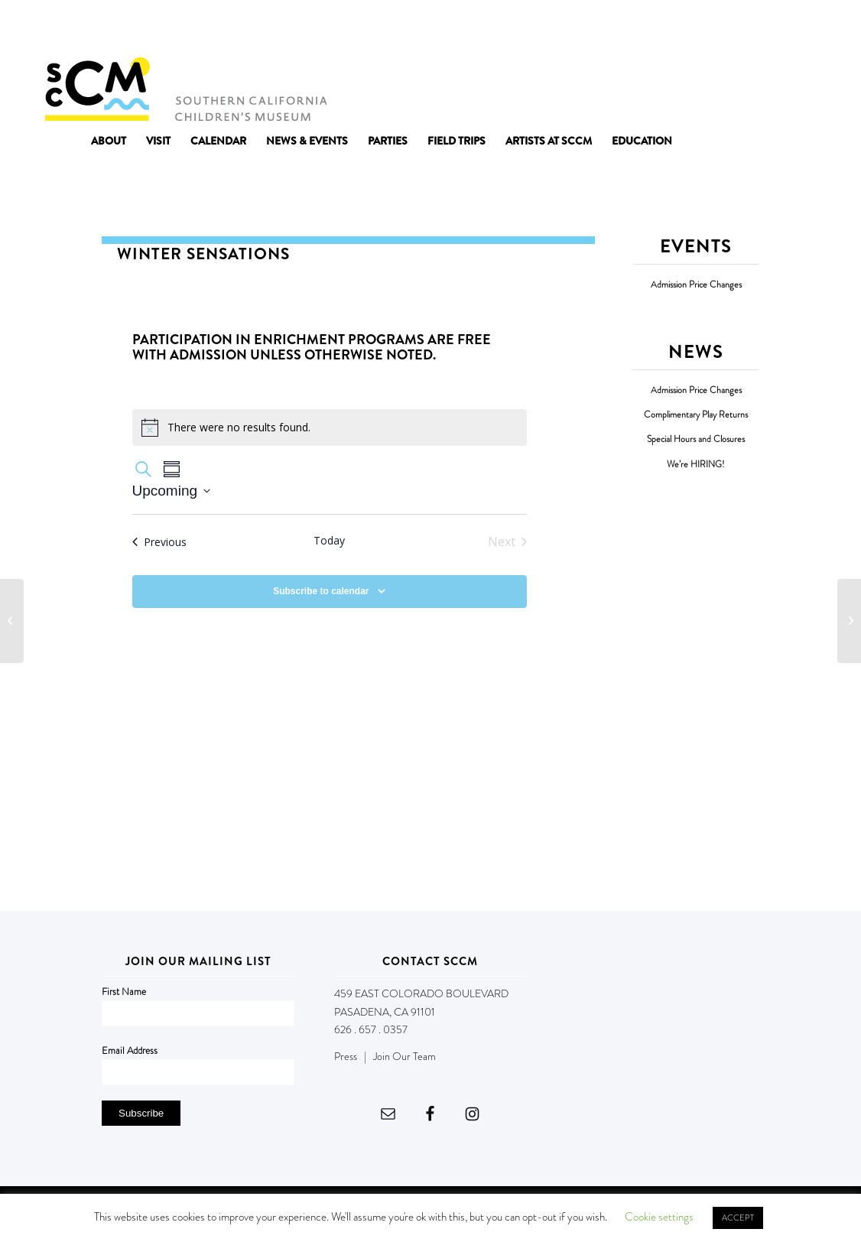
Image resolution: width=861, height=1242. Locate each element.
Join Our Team (404, 1056)
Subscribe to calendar (321, 591)
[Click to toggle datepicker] (171, 491)
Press (345, 1056)
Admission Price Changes (696, 284)
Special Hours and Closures (696, 439)
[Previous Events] (159, 541)
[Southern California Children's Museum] (185, 88)
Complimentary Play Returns (696, 414)
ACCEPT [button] (738, 1217)
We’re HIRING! (696, 464)
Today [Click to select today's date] (329, 540)
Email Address (130, 1050)
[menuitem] (108, 141)
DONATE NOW (783, 29)
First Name (124, 991)
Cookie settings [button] (659, 1216)
